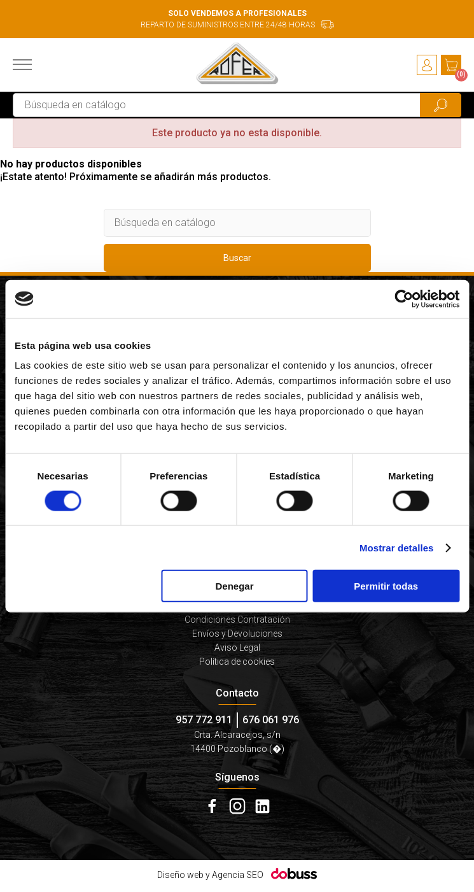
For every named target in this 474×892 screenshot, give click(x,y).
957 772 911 (204, 720)
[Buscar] (237, 105)
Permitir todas (386, 586)
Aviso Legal (237, 647)
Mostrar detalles (396, 547)
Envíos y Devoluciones (237, 633)
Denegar (235, 586)
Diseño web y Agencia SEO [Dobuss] (210, 875)
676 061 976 (270, 720)
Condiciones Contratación (237, 619)
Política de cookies (237, 661)
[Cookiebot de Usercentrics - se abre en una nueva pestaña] (403, 298)
